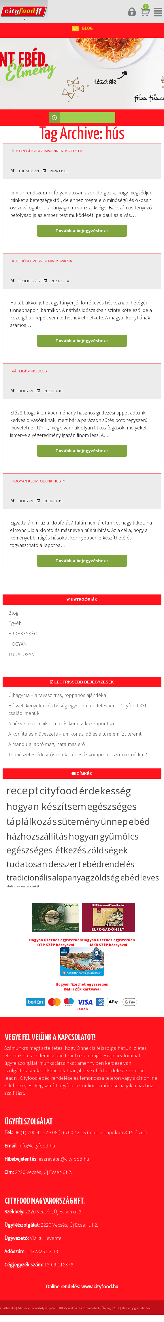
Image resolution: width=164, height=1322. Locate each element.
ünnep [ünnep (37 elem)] (114, 821)
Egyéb (15, 623)
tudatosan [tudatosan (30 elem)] (26, 864)
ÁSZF (53, 1308)
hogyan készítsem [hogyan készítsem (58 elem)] (46, 806)
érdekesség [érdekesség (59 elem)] (105, 790)
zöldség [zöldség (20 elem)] (105, 877)
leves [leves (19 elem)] (149, 877)
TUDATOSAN (28, 170)
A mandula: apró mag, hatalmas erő (46, 744)
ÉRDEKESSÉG (29, 280)
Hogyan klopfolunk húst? (38, 481)
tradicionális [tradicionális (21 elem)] (28, 877)
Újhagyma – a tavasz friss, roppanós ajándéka (57, 695)
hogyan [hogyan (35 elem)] (84, 836)
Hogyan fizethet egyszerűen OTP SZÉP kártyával (55, 942)
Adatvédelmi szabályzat (33, 1308)
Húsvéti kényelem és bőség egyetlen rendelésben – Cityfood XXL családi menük (77, 709)
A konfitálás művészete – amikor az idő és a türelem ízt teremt (75, 733)
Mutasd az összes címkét (22, 886)
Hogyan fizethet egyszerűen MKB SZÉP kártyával (108, 942)
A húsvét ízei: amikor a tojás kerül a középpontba (61, 723)
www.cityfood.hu (99, 1286)
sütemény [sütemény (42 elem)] (79, 821)
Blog (13, 612)
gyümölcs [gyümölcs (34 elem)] (119, 836)
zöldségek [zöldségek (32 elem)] (107, 850)
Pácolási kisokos (29, 371)
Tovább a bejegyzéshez (82, 230)
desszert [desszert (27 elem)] (64, 864)
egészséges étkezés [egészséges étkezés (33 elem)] (46, 850)
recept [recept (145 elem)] (22, 790)
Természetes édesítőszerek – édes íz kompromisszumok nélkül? (77, 754)
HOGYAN (25, 390)
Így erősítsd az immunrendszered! (47, 151)
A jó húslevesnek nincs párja (42, 261)
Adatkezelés (8, 1308)
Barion (82, 1009)
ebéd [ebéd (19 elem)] (129, 877)
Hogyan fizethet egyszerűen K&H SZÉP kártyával (82, 987)
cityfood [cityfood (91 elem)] (58, 790)
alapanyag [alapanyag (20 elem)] (71, 877)
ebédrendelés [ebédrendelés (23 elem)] (108, 864)
